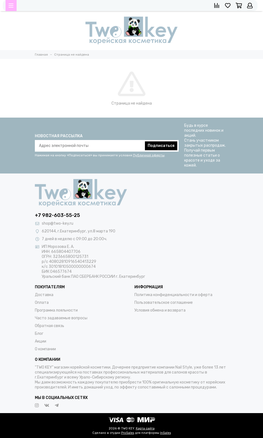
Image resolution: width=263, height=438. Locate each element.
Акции (40, 341)
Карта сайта (145, 428)
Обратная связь (49, 325)
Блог (39, 333)
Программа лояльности (56, 310)
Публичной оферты (149, 155)
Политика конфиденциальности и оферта (173, 294)
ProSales (127, 433)
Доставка (44, 294)
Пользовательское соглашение (163, 302)
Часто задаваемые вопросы (61, 318)
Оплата (42, 302)
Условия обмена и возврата (160, 310)
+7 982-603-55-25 (57, 215)
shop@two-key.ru (57, 223)
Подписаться (161, 145)
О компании (45, 349)
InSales (165, 433)
